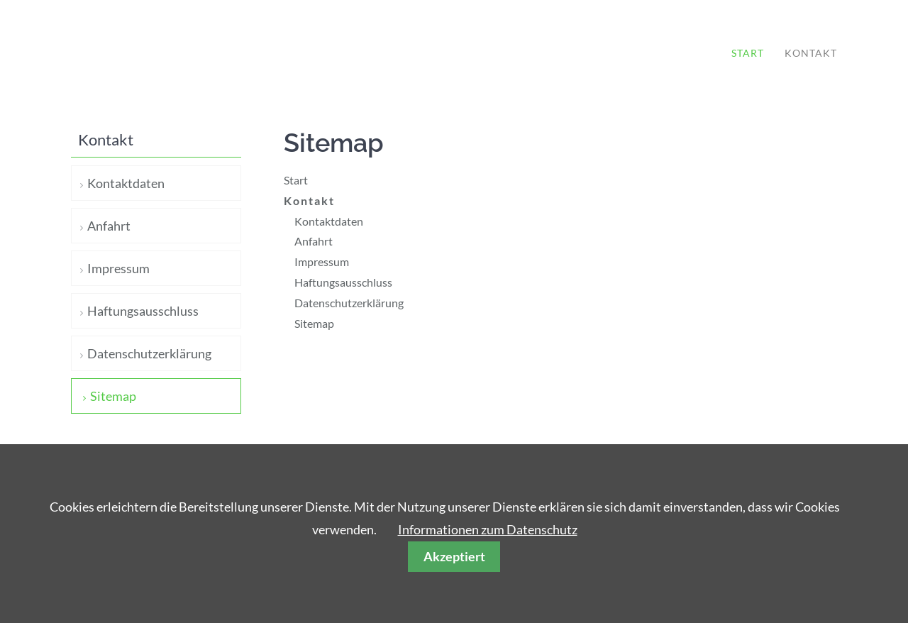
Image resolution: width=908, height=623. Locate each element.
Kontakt (811, 53)
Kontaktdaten (328, 221)
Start (747, 53)
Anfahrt (313, 241)
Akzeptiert (454, 556)
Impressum (321, 261)
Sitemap (314, 323)
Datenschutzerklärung (349, 302)
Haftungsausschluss (343, 282)
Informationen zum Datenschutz (487, 529)
